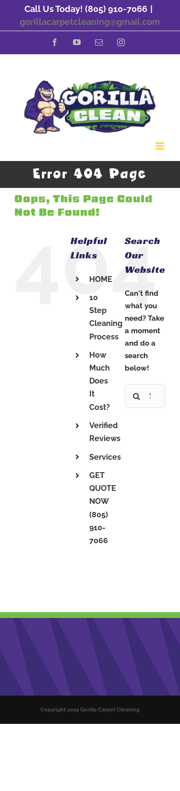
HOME (100, 279)
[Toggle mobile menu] (161, 146)
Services (105, 457)
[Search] (137, 396)
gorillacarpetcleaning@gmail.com (90, 22)
